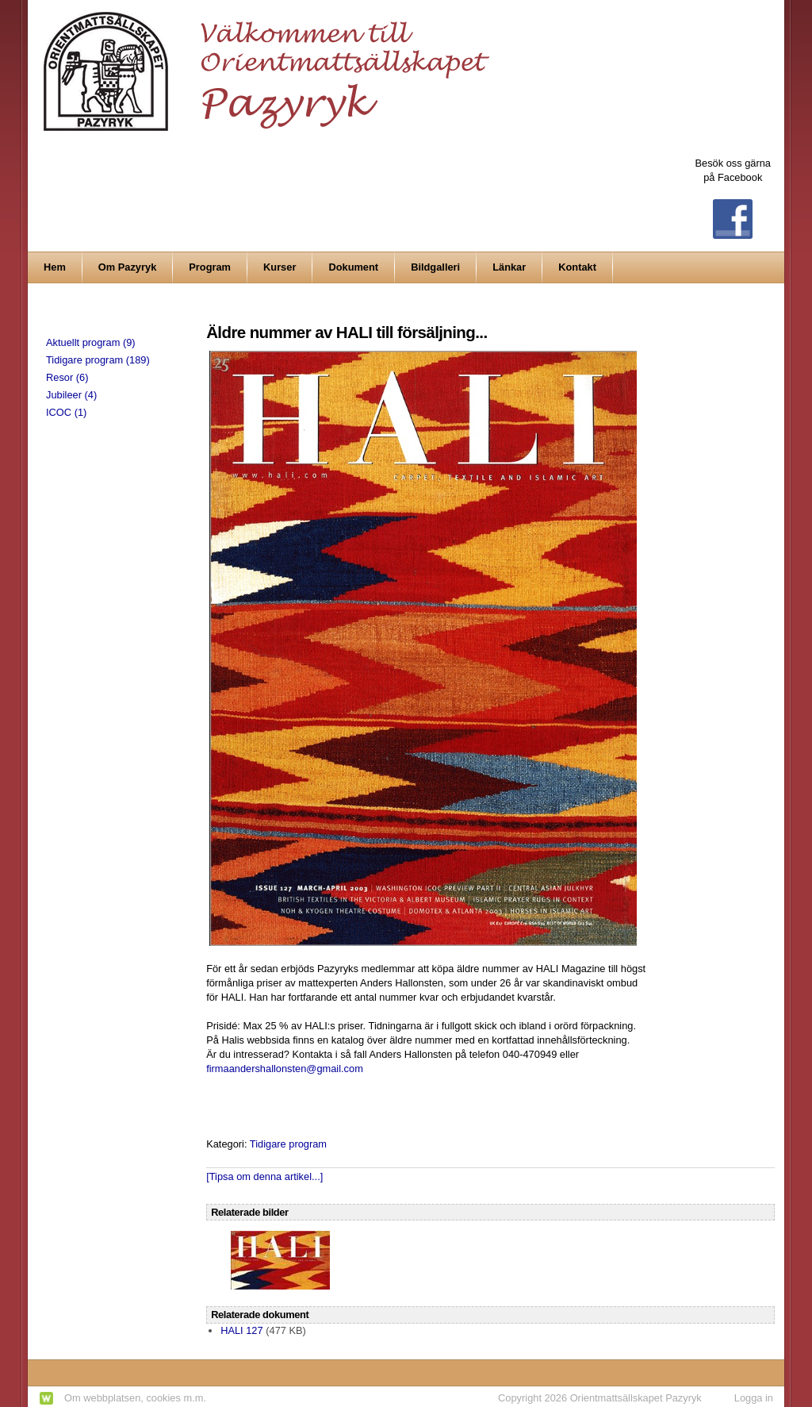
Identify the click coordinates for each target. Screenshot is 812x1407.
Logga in (753, 1398)
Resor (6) (67, 377)
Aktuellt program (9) (91, 342)
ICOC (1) (66, 412)
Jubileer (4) (71, 395)
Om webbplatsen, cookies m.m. (135, 1398)
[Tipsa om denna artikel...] (264, 1176)
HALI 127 (241, 1330)
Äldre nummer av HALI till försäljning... (346, 332)
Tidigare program (288, 1144)
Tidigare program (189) (98, 360)
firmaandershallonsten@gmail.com (284, 1068)
